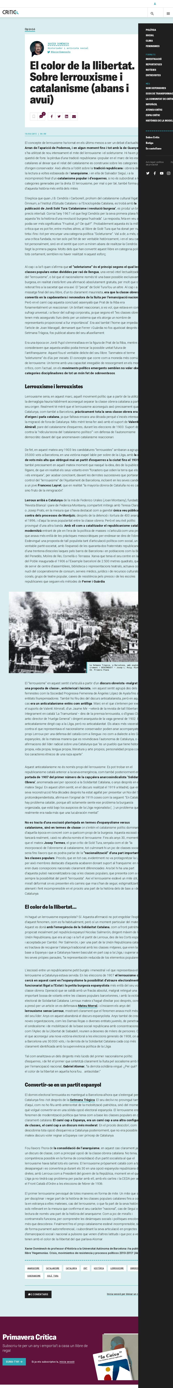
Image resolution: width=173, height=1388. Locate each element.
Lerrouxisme (117, 1271)
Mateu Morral (87, 1009)
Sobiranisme (34, 1279)
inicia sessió (67, 1365)
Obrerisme (135, 1271)
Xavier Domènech (58, 47)
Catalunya (71, 1271)
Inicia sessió (163, 4)
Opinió (30, 32)
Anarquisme (33, 1271)
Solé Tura (52, 1279)
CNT (85, 1271)
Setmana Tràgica (82, 1103)
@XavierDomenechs (60, 55)
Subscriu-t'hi (140, 4)
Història (99, 1271)
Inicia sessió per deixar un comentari (127, 1297)
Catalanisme (52, 1271)
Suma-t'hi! (12, 1365)
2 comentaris (39, 1297)
